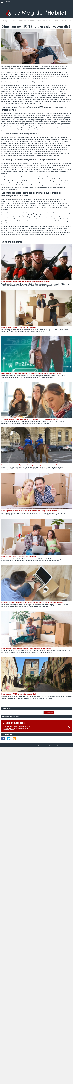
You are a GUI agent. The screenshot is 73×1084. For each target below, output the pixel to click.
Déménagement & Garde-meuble (38, 20)
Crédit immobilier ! (14, 722)
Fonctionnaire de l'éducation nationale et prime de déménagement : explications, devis (31, 373)
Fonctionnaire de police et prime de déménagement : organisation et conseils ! (29, 465)
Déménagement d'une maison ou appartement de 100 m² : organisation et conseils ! (30, 511)
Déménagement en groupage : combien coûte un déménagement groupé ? (27, 648)
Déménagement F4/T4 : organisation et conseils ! (18, 327)
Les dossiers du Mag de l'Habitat (19, 20)
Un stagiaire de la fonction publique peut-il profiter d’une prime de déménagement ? (30, 419)
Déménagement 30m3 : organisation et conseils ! (18, 556)
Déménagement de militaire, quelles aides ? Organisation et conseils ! (26, 281)
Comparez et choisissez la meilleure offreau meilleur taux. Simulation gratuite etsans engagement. (16, 728)
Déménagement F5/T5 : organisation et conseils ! (18, 694)
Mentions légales (55, 745)
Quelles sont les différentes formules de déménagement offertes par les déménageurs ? (32, 602)
